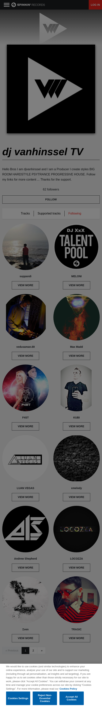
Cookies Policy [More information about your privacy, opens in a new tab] (68, 691)
